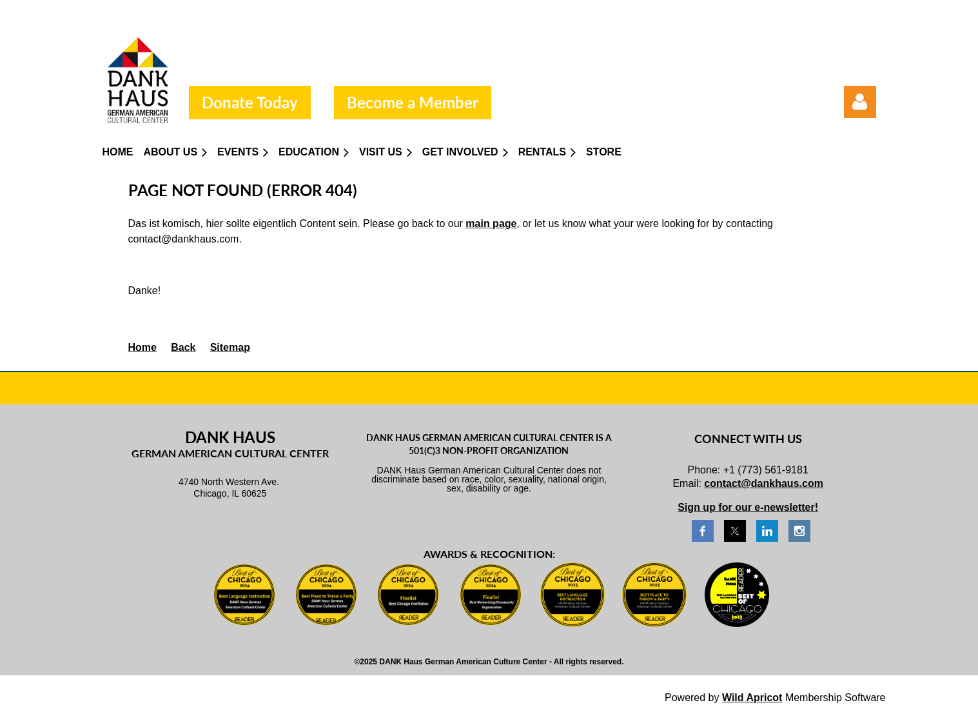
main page (490, 223)
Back (183, 347)
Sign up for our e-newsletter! (748, 507)
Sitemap (230, 347)
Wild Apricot (752, 697)
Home (142, 347)
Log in (860, 102)
